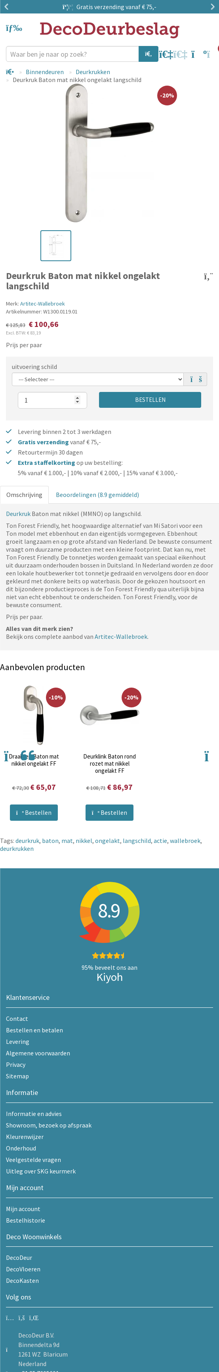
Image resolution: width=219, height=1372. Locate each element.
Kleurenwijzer (25, 1137)
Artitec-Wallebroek (42, 303)
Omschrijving (24, 495)
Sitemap (17, 1076)
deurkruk (27, 841)
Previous (8, 7)
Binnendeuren (45, 72)
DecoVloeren (23, 1269)
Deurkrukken (93, 72)
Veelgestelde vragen (33, 1160)
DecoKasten (22, 1280)
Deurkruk (18, 514)
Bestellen (150, 399)
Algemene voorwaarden (38, 1053)
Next (211, 7)
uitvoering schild (34, 367)
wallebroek (185, 841)
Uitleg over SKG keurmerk (41, 1171)
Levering (17, 1041)
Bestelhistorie (25, 1220)
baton (50, 841)
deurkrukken (17, 848)
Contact (17, 1018)
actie (160, 841)
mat (67, 841)
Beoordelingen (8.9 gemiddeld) (97, 495)
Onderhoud (21, 1148)
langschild (137, 841)
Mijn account (23, 1209)
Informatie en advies (34, 1114)
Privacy (15, 1064)
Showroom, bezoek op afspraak (48, 1125)
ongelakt (107, 841)
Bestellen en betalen (34, 1030)
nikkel (84, 841)
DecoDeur (19, 1257)
